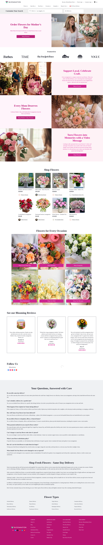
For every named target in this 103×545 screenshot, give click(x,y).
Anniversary (49, 525)
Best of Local (77, 86)
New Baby (49, 532)
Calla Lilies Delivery (78, 504)
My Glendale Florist (59, 219)
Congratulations (50, 530)
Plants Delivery (32, 504)
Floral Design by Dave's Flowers (78, 194)
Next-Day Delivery (67, 525)
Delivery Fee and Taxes (35, 532)
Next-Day (40, 6)
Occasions (48, 6)
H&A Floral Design (42, 194)
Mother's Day (49, 537)
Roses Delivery (10, 504)
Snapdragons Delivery (33, 509)
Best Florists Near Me (67, 537)
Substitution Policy (34, 530)
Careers (32, 537)
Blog (32, 525)
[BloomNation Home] (13, 2)
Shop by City (64, 6)
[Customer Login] (88, 2)
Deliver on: (69, 11)
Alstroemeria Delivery (11, 506)
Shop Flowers (26, 36)
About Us (32, 522)
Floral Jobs (81, 527)
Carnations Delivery (78, 501)
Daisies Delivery (32, 501)
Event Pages (65, 532)
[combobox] (75, 11)
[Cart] (95, 2)
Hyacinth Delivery (78, 509)
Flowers (26, 6)
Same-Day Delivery (67, 522)
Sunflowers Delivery (11, 509)
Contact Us (33, 535)
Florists (64, 535)
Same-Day (33, 6)
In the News (33, 527)
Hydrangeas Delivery (56, 506)
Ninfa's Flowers (24, 219)
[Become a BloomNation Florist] (68, 2)
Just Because (49, 522)
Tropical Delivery (77, 506)
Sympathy (55, 6)
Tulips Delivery (55, 501)
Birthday (48, 527)
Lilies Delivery (55, 504)
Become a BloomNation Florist (85, 522)
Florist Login (81, 525)
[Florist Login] (79, 2)
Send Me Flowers (66, 530)
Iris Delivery (31, 506)
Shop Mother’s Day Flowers (26, 117)
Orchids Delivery (10, 501)
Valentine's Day (50, 535)
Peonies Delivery (55, 509)
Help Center (81, 530)
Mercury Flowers (24, 194)
